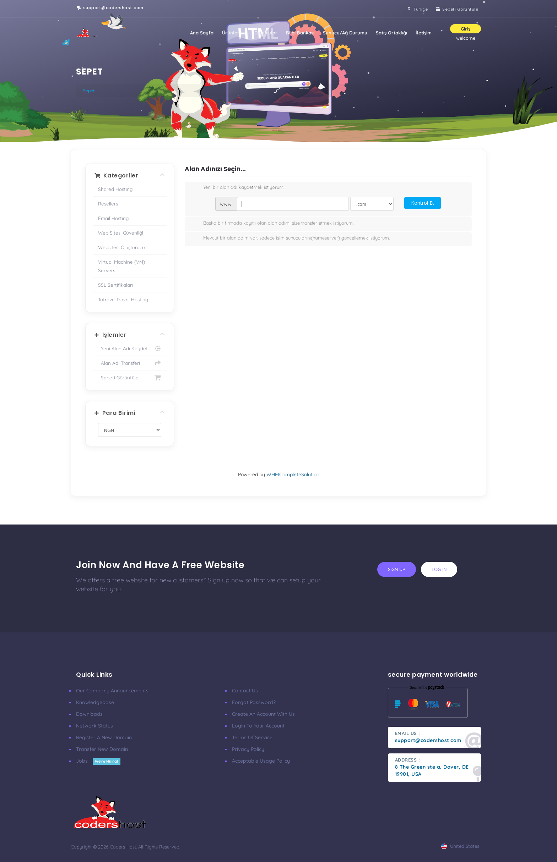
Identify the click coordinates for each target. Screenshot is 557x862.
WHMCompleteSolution (292, 474)
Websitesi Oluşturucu (121, 247)
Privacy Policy (248, 749)
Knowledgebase (95, 702)
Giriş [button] (465, 29)
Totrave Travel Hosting (123, 299)
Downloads (89, 714)
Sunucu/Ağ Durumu (345, 32)
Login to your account (258, 726)
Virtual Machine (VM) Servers (121, 266)
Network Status (94, 726)
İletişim (424, 32)
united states (460, 846)
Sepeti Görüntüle (129, 377)
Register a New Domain (104, 737)
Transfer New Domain (102, 749)
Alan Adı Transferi (129, 363)
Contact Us (245, 690)
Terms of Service (252, 737)
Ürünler (234, 32)
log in (439, 569)
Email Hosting (113, 218)
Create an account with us (263, 714)
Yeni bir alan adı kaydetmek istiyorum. (238, 188)
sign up (396, 569)
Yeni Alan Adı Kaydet (129, 348)
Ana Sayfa (201, 32)
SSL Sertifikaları (115, 285)
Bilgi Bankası (300, 32)
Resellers (108, 204)
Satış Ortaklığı (391, 32)
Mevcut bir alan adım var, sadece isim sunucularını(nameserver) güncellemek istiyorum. (291, 238)
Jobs (98, 761)
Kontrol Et (422, 202)
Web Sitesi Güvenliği (120, 233)
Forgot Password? (254, 702)
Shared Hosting (115, 189)
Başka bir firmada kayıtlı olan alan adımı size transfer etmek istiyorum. (272, 223)
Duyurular (265, 32)
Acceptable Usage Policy (261, 761)
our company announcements (112, 690)
